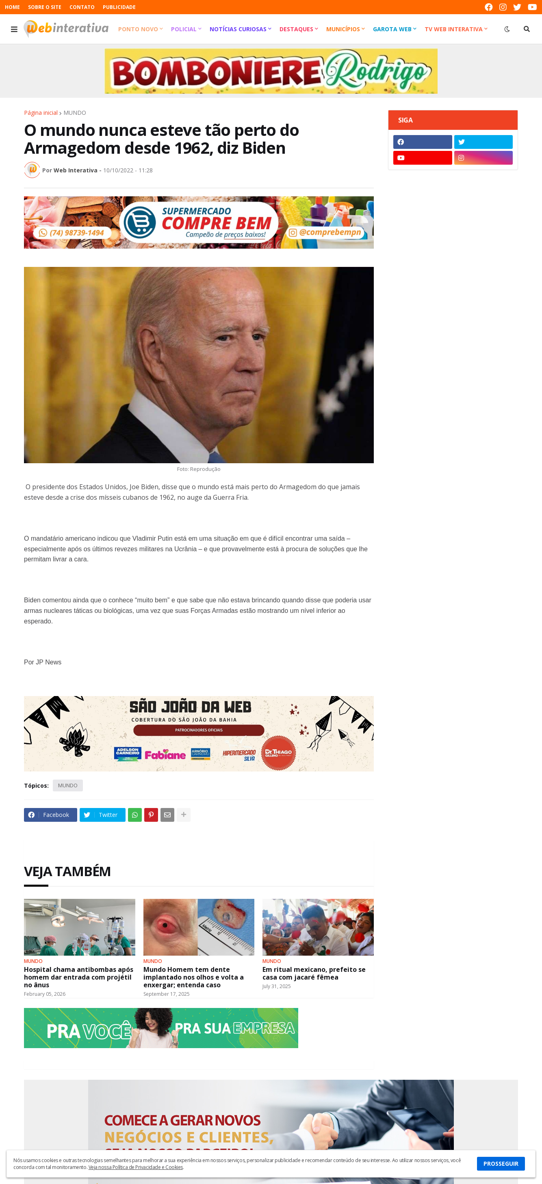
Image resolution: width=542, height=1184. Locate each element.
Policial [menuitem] (184, 29)
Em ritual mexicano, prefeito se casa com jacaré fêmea (314, 973)
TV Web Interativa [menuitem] (454, 29)
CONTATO (82, 7)
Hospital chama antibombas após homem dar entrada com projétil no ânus (78, 977)
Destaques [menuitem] (296, 29)
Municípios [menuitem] (343, 29)
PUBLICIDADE (119, 7)
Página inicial (41, 113)
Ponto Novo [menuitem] (138, 29)
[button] (14, 29)
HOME (12, 7)
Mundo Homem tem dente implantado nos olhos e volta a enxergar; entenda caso (193, 977)
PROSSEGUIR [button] (500, 1163)
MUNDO (74, 113)
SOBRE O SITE (44, 7)
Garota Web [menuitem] (392, 29)
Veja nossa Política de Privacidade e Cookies (136, 1167)
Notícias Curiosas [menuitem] (238, 29)
